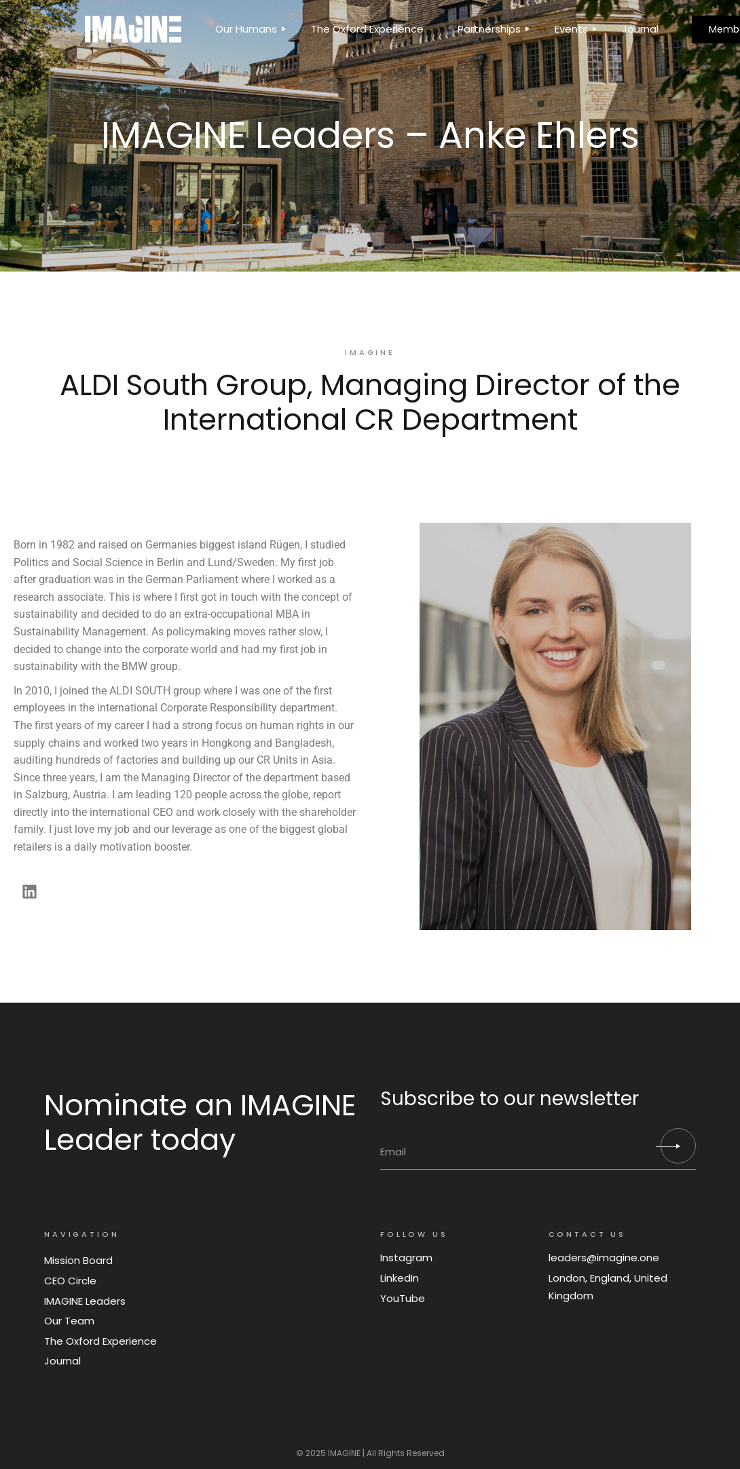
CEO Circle (70, 1280)
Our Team (69, 1321)
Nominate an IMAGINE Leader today (200, 1123)
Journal (62, 1361)
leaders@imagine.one (604, 1257)
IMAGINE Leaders (85, 1301)
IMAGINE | (346, 1453)
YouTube (402, 1298)
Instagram (406, 1257)
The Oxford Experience (100, 1341)
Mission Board (78, 1260)
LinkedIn (399, 1278)
